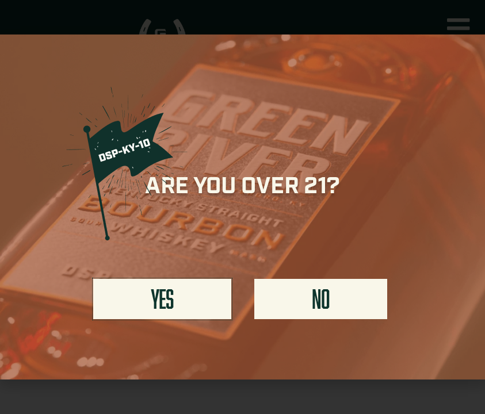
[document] (242, 207)
